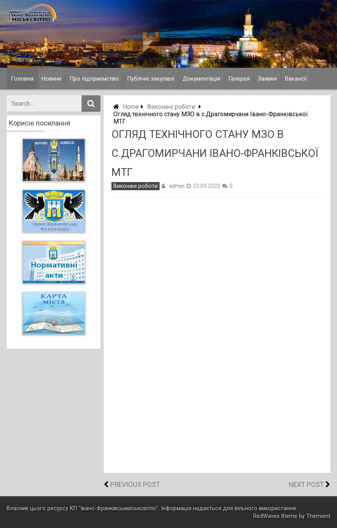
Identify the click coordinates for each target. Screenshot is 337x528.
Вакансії (296, 78)
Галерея (239, 78)
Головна (22, 78)
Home (131, 106)
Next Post (306, 484)
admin (176, 185)
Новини (51, 78)
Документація (201, 78)
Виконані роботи (171, 106)
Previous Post (135, 484)
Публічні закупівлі (150, 78)
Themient (318, 516)
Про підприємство (94, 78)
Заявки (267, 78)
